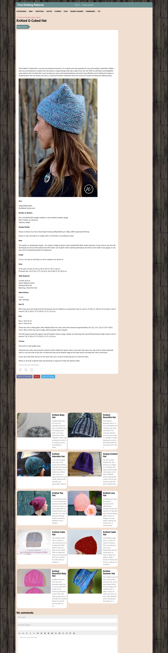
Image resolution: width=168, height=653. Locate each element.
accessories (23, 365)
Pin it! (37, 377)
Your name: (22, 595)
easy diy (30, 365)
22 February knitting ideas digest (28, 17)
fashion (36, 365)
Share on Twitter (48, 377)
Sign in (77, 5)
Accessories (23, 27)
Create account (87, 5)
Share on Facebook (24, 377)
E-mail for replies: (24, 603)
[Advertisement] (67, 48)
